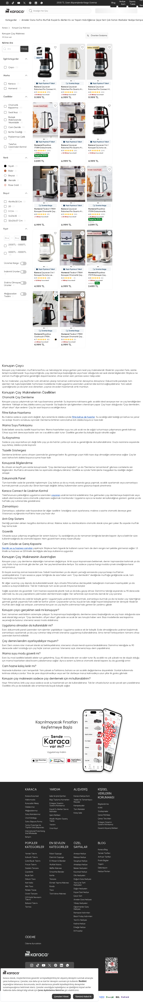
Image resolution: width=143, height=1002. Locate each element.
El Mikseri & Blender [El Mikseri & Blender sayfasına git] (57, 861)
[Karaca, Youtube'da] (43, 965)
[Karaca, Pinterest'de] (55, 965)
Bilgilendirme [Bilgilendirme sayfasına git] (103, 804)
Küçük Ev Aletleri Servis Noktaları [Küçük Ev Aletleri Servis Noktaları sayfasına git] (58, 810)
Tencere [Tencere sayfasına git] (52, 879)
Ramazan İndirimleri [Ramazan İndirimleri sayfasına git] (82, 913)
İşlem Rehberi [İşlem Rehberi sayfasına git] (54, 815)
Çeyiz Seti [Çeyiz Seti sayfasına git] (78, 896)
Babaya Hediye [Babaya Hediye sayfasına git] (80, 857)
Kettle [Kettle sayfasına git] (51, 875)
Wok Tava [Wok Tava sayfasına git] (29, 886)
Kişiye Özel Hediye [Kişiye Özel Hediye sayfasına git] (81, 892)
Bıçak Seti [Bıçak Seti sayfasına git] (29, 875)
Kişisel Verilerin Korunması (106, 793)
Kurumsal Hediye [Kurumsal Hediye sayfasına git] (80, 872)
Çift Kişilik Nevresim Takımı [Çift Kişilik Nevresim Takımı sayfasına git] (33, 898)
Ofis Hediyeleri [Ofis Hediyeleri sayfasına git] (79, 875)
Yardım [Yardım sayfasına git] (52, 825)
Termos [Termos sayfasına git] (28, 907)
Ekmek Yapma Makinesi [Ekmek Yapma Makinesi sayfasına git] (59, 883)
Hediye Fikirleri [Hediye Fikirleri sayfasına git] (104, 871)
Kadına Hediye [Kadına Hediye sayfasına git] (79, 924)
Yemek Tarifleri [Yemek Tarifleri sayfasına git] (104, 853)
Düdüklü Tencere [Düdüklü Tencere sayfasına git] (32, 868)
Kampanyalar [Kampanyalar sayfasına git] (79, 806)
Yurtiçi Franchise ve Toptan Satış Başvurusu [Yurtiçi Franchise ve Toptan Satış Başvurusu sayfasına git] (34, 826)
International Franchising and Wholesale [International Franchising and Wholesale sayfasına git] (35, 832)
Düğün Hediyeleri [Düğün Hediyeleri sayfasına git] (80, 889)
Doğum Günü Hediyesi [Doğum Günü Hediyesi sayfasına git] (82, 879)
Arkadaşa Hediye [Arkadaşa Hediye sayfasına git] (80, 864)
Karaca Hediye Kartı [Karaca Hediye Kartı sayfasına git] (82, 796)
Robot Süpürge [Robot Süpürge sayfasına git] (55, 854)
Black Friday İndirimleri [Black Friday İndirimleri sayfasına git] (83, 916)
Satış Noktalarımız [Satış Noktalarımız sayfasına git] (32, 814)
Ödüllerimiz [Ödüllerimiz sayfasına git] (30, 807)
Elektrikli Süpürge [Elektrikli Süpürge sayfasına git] (56, 857)
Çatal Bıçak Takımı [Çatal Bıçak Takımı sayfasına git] (32, 861)
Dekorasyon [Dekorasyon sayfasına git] (102, 868)
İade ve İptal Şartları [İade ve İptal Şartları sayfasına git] (57, 796)
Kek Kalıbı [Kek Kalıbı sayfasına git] (29, 883)
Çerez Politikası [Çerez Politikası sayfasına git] (104, 815)
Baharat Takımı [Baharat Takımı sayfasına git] (31, 903)
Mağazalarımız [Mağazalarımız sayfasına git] (31, 811)
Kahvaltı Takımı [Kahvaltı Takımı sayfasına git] (31, 857)
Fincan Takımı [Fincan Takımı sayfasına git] (30, 864)
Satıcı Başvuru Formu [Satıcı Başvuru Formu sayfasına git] (33, 822)
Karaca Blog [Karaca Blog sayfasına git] (103, 850)
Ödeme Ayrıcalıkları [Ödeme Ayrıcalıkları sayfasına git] (33, 943)
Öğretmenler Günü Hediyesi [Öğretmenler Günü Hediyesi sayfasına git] (81, 908)
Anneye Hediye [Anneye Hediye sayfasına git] (80, 854)
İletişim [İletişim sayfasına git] (28, 837)
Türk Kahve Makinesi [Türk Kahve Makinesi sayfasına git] (57, 894)
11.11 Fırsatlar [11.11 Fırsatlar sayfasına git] (78, 931)
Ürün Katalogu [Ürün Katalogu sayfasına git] (31, 818)
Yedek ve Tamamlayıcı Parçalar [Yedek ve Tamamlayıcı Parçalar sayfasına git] (83, 801)
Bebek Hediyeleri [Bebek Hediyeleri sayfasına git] (80, 868)
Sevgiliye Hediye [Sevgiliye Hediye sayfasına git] (80, 861)
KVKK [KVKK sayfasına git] (100, 808)
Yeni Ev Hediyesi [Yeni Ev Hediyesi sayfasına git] (80, 920)
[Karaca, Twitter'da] (49, 965)
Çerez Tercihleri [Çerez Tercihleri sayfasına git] (104, 819)
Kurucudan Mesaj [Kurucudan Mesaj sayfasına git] (32, 803)
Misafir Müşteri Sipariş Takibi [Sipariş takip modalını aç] (58, 820)
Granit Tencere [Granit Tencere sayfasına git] (31, 894)
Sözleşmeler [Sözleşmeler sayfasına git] (103, 811)
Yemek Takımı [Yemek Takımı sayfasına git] (31, 854)
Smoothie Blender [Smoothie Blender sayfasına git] (56, 872)
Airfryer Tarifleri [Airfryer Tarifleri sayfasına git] (104, 857)
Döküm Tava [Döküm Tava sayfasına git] (30, 879)
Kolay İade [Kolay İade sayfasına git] (78, 813)
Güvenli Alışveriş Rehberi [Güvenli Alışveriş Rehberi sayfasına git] (108, 828)
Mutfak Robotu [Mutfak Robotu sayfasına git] (55, 864)
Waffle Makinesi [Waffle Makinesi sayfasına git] (55, 868)
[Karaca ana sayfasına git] (37, 953)
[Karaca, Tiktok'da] (37, 965)
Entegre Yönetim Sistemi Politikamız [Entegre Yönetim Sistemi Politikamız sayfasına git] (57, 804)
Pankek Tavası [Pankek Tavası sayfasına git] (30, 890)
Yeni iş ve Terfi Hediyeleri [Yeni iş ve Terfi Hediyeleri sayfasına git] (79, 884)
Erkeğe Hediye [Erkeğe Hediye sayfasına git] (79, 927)
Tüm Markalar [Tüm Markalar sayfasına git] (79, 809)
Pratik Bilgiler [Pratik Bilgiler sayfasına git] (103, 860)
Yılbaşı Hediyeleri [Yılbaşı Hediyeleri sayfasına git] (81, 903)
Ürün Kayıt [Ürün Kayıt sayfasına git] (53, 828)
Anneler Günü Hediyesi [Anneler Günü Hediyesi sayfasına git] (83, 900)
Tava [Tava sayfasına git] (51, 890)
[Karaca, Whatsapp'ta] (67, 965)
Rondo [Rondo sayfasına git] (52, 886)
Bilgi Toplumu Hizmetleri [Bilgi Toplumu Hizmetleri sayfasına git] (59, 800)
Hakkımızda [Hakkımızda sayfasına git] (30, 800)
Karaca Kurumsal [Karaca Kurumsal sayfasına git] (32, 796)
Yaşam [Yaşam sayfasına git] (100, 864)
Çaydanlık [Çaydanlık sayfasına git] (29, 872)
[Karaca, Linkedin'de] (61, 965)
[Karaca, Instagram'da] (31, 965)
